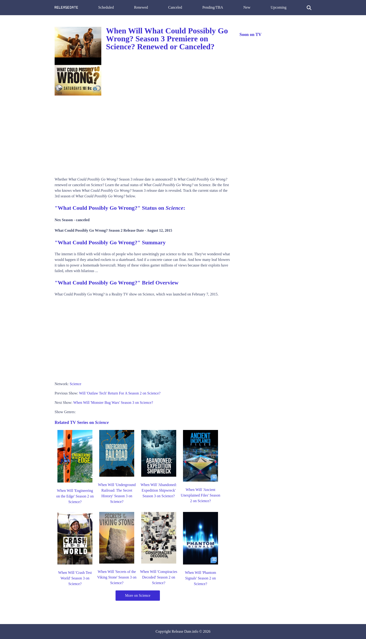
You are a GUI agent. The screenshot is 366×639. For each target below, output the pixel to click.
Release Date (181, 631)
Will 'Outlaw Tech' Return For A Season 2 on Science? (120, 393)
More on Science (137, 595)
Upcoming (279, 7)
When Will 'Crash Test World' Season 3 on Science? (75, 578)
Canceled (175, 7)
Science (75, 384)
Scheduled (106, 7)
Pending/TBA (212, 7)
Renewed (141, 7)
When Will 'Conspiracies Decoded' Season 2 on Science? (158, 577)
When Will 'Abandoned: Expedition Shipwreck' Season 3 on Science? (159, 490)
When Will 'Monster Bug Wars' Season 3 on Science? (113, 403)
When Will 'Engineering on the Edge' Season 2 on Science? (75, 496)
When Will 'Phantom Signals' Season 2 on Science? (200, 578)
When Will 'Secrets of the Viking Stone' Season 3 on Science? (116, 577)
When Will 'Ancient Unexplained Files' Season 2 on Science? (200, 495)
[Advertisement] (142, 134)
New (246, 7)
